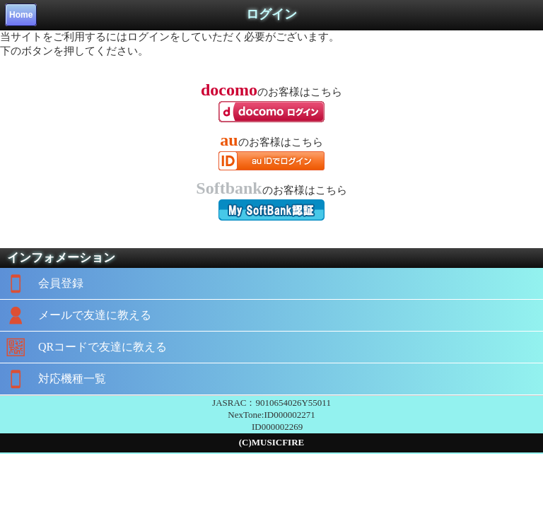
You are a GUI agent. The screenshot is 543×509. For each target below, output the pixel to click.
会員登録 (41, 283)
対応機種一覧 (53, 378)
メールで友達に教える (75, 315)
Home (21, 15)
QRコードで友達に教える (83, 347)
